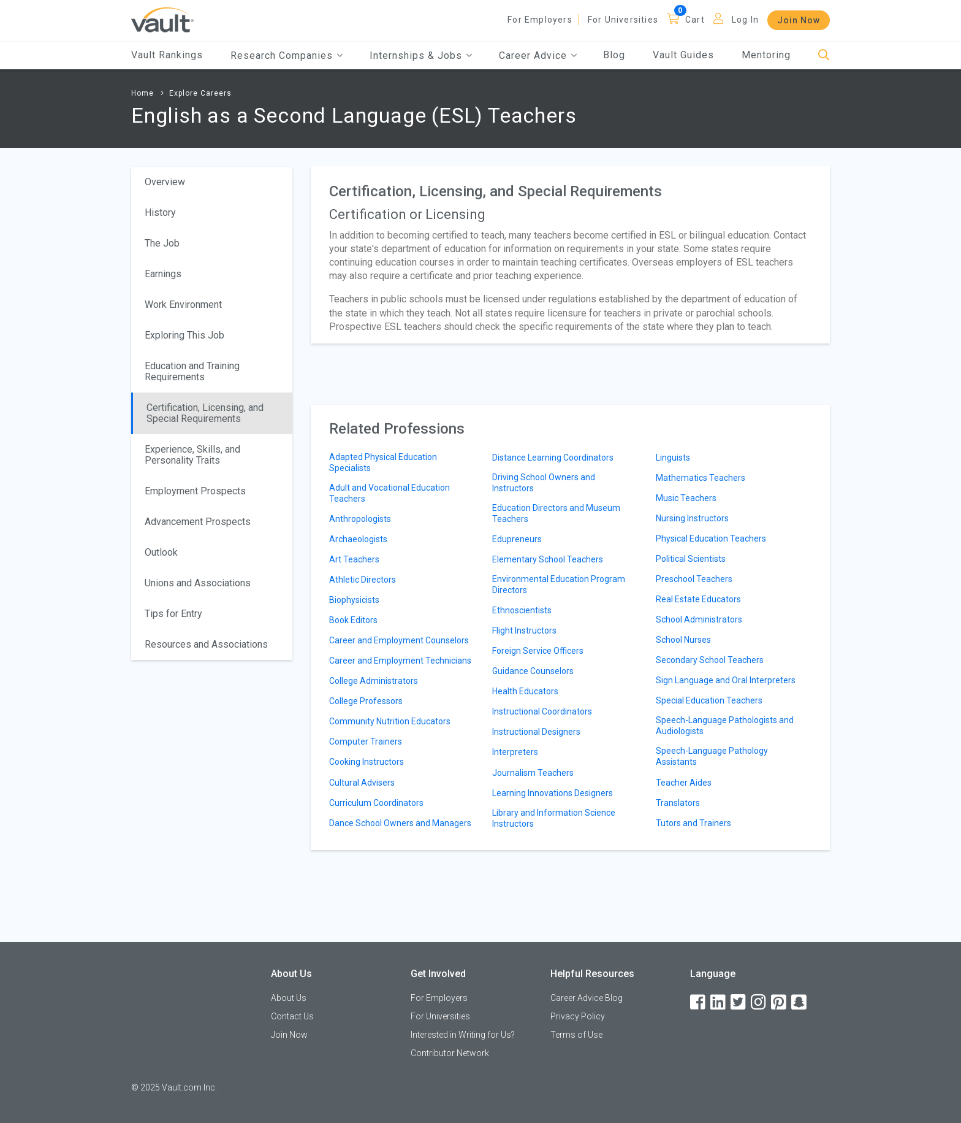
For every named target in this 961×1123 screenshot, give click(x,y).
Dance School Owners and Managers (400, 823)
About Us (288, 998)
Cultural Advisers (362, 783)
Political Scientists (691, 559)
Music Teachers (686, 498)
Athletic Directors (362, 579)
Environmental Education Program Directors (558, 584)
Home (142, 93)
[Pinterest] (779, 1002)
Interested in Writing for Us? (463, 1035)
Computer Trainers (365, 741)
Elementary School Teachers (547, 559)
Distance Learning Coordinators (552, 457)
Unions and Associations (198, 583)
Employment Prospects (195, 491)
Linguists (673, 457)
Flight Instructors (524, 630)
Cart (695, 20)
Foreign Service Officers (537, 651)
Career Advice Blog (586, 998)
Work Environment (183, 304)
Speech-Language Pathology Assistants (712, 756)
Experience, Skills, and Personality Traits (192, 454)
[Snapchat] (799, 1002)
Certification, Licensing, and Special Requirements (205, 413)
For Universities (623, 20)
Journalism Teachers (533, 773)
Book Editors (353, 620)
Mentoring (766, 55)
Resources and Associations (206, 644)
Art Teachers (354, 559)
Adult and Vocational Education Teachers (389, 493)
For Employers (539, 20)
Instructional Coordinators (542, 711)
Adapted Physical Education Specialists (383, 462)
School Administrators (699, 619)
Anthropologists (360, 519)
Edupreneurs (517, 539)
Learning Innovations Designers (552, 793)
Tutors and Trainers (693, 823)
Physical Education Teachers (711, 538)
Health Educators (525, 691)
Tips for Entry (173, 613)
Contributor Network (450, 1053)
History (160, 212)
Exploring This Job (184, 335)
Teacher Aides (684, 783)
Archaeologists (358, 539)
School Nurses (683, 640)
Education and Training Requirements (192, 371)
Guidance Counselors (533, 671)
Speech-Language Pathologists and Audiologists (725, 725)
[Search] (824, 55)
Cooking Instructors (366, 762)
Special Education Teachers (709, 700)
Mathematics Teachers (700, 478)
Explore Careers (200, 93)
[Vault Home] (162, 19)
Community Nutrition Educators (389, 721)
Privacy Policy (577, 1016)
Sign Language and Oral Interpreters (726, 680)
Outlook (161, 552)
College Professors (366, 701)
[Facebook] (698, 1002)
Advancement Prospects (198, 521)
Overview (165, 182)
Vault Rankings (167, 55)
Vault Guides (683, 55)
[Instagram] (759, 1002)
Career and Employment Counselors (399, 640)
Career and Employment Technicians (400, 660)
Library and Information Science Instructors (553, 818)
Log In (745, 20)
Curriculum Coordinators (376, 803)
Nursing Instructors (692, 518)
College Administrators (373, 681)
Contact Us (292, 1016)
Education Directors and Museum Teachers (556, 513)
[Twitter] (739, 1002)
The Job (162, 243)
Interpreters (515, 752)
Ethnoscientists (522, 610)
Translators (678, 803)
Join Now (798, 20)
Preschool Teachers (694, 579)
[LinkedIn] (718, 1002)
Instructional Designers (536, 732)
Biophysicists (354, 600)
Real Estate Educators (698, 599)
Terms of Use (576, 1035)
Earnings (163, 274)
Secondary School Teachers (710, 660)
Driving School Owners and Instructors (543, 482)
